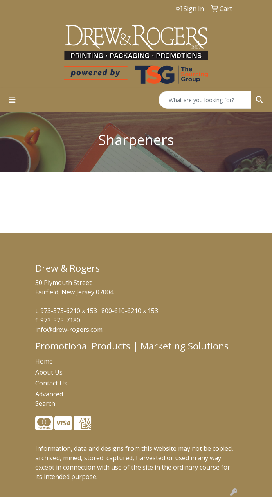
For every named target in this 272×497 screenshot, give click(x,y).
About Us (49, 372)
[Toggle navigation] (12, 99)
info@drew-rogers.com (69, 329)
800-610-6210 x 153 (129, 310)
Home (44, 361)
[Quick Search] (205, 100)
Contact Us (51, 383)
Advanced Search (49, 399)
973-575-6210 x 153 (68, 310)
